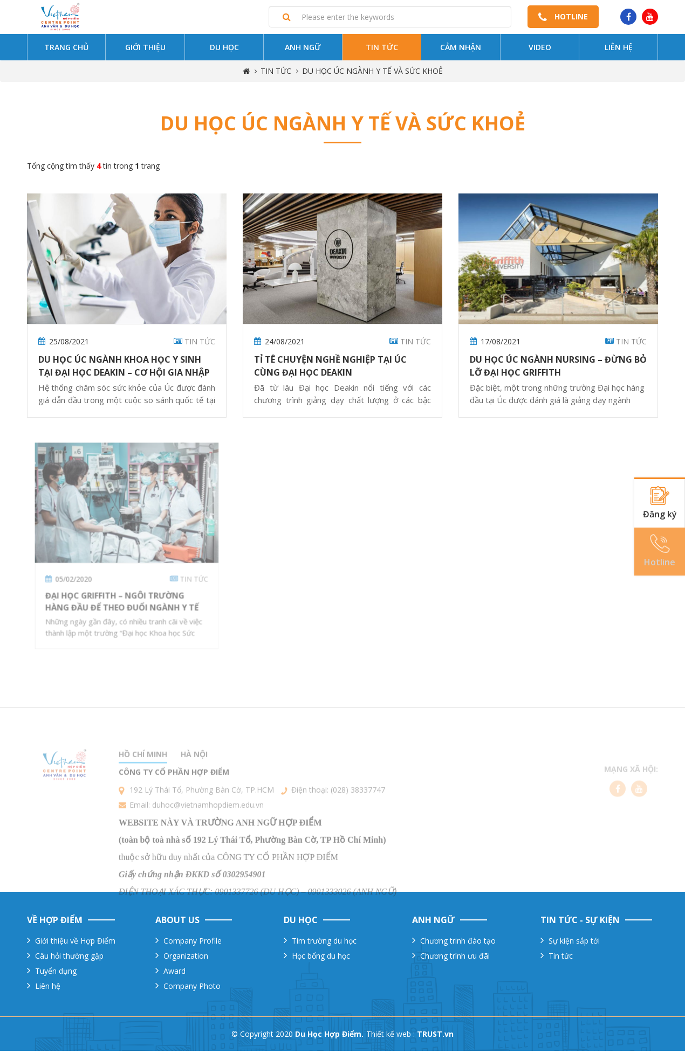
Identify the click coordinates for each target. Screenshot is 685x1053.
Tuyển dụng (56, 973)
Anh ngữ (303, 50)
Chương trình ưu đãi (455, 958)
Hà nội (194, 779)
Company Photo (192, 988)
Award (174, 973)
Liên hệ (619, 50)
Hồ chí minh (143, 779)
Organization (185, 958)
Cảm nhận (460, 50)
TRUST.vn (435, 1036)
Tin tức (382, 50)
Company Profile (192, 943)
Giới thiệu (145, 50)
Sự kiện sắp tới (574, 943)
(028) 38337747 (358, 815)
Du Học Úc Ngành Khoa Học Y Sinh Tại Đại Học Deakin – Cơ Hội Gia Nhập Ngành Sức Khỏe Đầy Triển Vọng (124, 375)
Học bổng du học (321, 958)
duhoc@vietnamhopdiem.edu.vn (208, 830)
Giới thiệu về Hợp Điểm (75, 943)
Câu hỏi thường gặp (69, 958)
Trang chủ (66, 50)
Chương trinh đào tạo (458, 943)
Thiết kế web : (390, 1036)
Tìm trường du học (324, 943)
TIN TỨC (276, 73)
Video (540, 50)
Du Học (224, 50)
